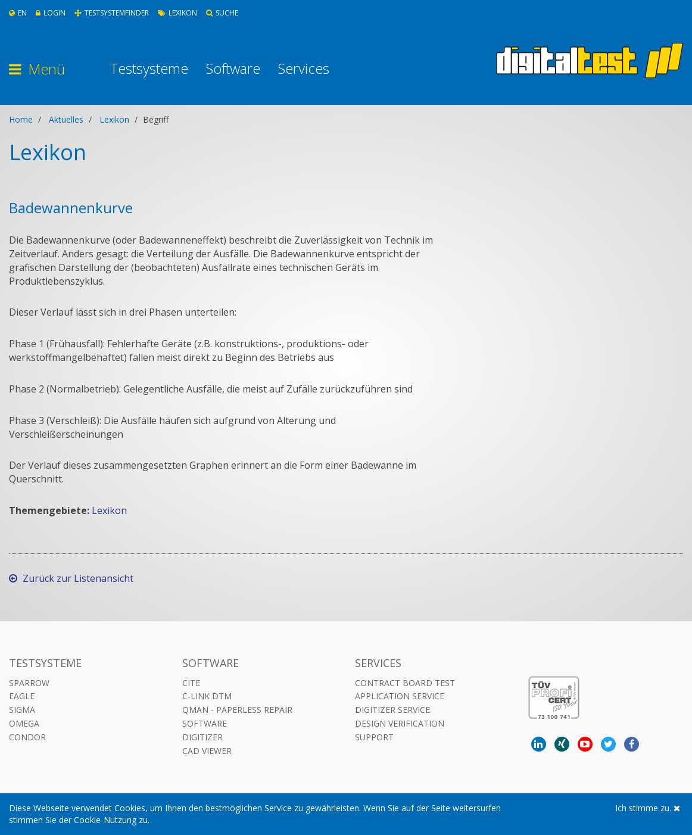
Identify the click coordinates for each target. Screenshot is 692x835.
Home (21, 119)
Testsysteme (149, 68)
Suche (222, 13)
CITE (191, 682)
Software (233, 68)
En (18, 13)
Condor (27, 737)
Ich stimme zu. (647, 808)
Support (374, 737)
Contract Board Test (405, 682)
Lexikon (177, 13)
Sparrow (29, 682)
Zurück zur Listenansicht (71, 578)
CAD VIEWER (207, 750)
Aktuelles (66, 119)
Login (51, 13)
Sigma (22, 709)
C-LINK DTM (207, 696)
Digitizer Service (392, 709)
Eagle (22, 696)
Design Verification (399, 723)
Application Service (399, 696)
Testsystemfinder (111, 13)
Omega (24, 723)
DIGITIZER (202, 737)
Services (303, 68)
